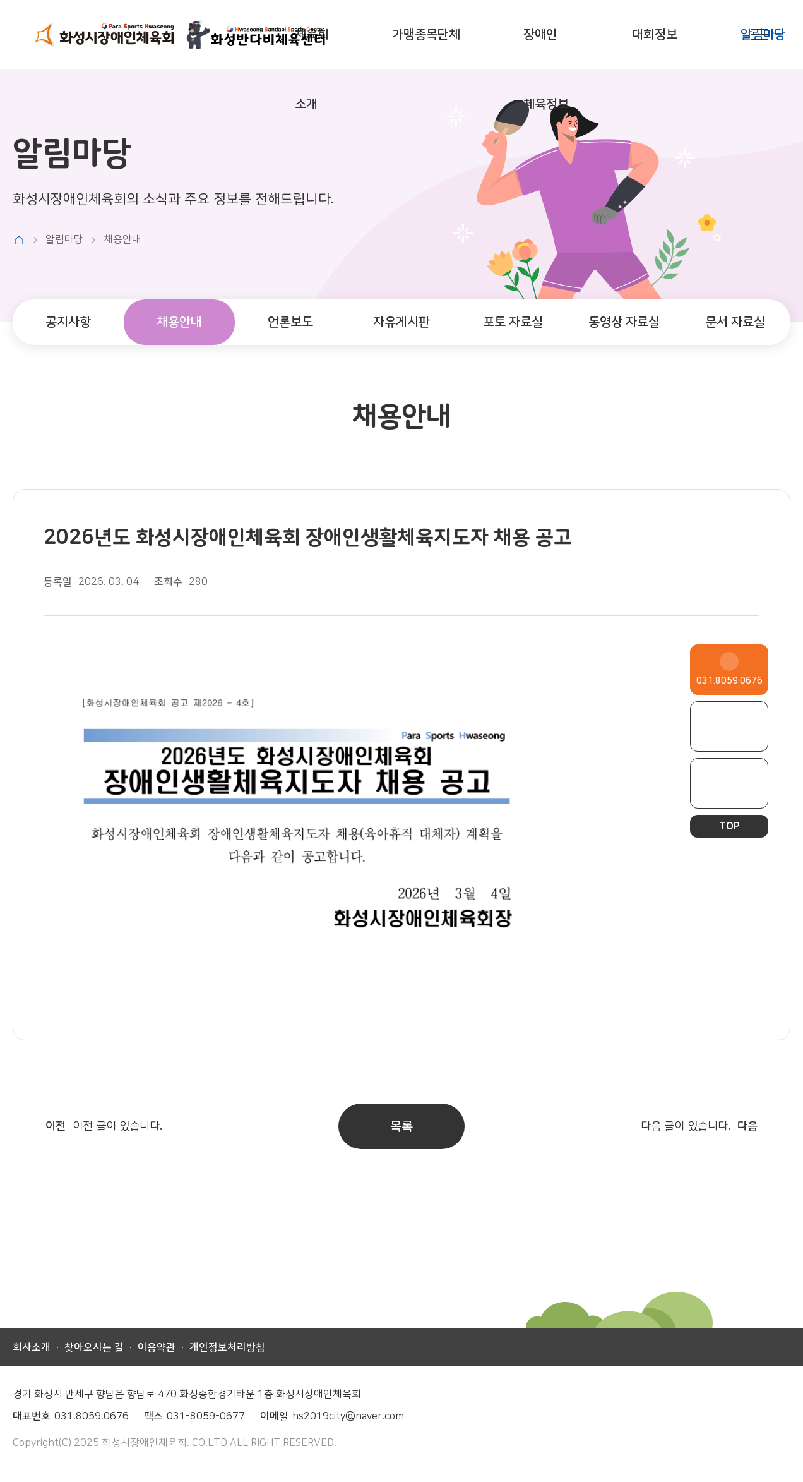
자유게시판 (401, 322)
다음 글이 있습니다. (715, 1126)
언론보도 (290, 322)
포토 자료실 (513, 322)
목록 (401, 1126)
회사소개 (32, 1347)
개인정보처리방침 (227, 1347)
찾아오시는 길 (94, 1347)
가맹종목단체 (426, 34)
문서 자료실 (735, 322)
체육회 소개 (312, 69)
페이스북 (729, 726)
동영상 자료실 (624, 322)
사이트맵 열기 (759, 34)
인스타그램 (729, 783)
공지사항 (68, 322)
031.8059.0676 (729, 681)
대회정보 (654, 34)
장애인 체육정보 (546, 69)
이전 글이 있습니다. (87, 1126)
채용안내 (179, 322)
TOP (729, 826)
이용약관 (156, 1347)
